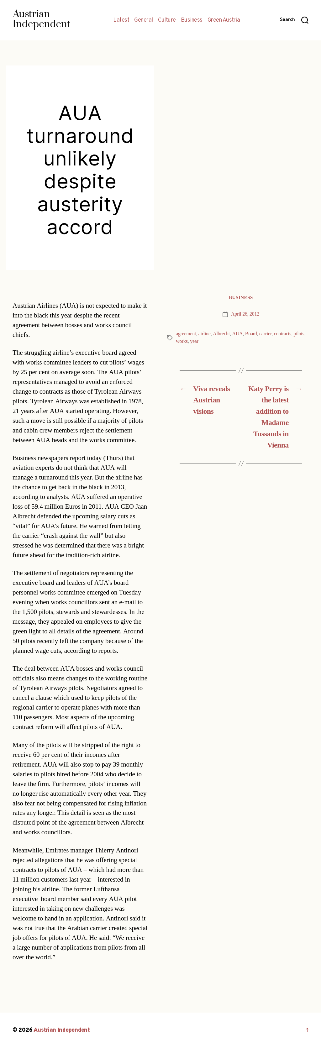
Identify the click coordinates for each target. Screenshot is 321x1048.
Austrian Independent (62, 1030)
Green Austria (224, 20)
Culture (167, 20)
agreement (186, 334)
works (182, 341)
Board (251, 334)
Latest (121, 20)
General (143, 20)
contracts (282, 334)
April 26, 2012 (245, 314)
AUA (237, 334)
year (194, 341)
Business (192, 20)
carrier (265, 334)
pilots (298, 334)
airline (204, 334)
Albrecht (221, 334)
